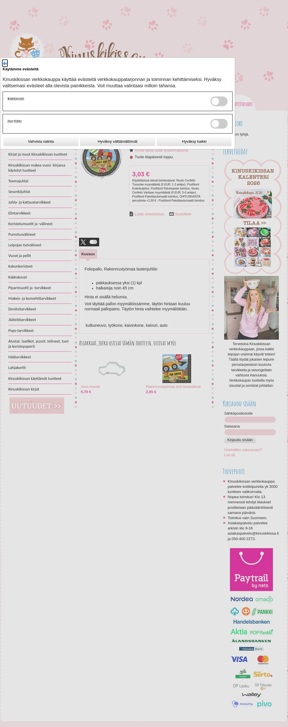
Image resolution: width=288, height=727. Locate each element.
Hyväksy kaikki (194, 141)
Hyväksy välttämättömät (117, 141)
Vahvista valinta (41, 141)
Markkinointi (15, 98)
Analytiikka (14, 121)
